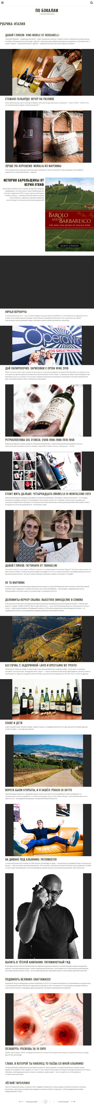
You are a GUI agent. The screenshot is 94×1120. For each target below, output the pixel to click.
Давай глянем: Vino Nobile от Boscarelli (32, 35)
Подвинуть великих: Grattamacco (28, 979)
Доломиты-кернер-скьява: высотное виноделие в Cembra (44, 599)
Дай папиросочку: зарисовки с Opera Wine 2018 (36, 368)
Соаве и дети (13, 723)
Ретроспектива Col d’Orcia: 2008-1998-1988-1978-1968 (39, 440)
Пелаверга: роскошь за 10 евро (25, 1048)
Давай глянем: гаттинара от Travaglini (31, 565)
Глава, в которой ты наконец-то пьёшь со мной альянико (44, 1063)
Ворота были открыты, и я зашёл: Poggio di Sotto (38, 790)
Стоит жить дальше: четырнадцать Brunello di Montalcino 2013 (48, 494)
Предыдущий (31, 1102)
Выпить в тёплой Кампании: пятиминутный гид (37, 962)
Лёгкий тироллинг (17, 1083)
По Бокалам (46, 10)
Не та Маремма (15, 582)
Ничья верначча (16, 312)
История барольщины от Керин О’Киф (24, 182)
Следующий (63, 1102)
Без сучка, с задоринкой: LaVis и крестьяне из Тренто (41, 665)
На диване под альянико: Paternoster (31, 859)
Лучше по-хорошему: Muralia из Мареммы (33, 166)
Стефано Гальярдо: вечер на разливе (29, 99)
